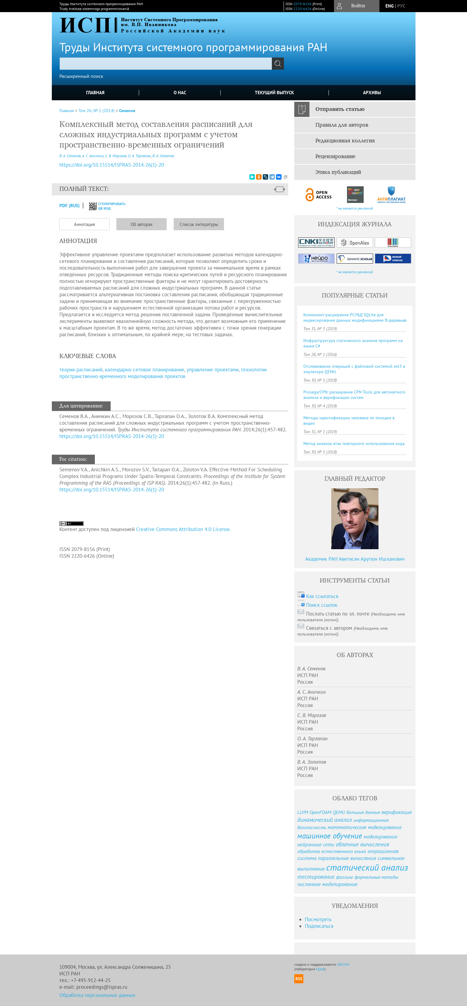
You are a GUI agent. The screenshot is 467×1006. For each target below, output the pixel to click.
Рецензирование (335, 156)
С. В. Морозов (115, 155)
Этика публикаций (338, 172)
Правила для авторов (341, 125)
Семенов (127, 110)
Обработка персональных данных (97, 995)
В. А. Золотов (163, 155)
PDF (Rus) (69, 205)
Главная (95, 92)
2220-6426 (302, 8)
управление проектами (213, 369)
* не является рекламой (354, 208)
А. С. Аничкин (93, 155)
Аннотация (84, 224)
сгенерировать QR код (103, 206)
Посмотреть (318, 919)
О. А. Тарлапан (139, 155)
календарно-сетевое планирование (144, 369)
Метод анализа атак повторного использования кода (354, 443)
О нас (180, 92)
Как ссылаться (322, 596)
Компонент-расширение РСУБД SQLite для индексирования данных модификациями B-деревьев (354, 317)
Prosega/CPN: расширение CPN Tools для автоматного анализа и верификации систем (354, 394)
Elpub (320, 969)
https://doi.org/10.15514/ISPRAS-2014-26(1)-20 (111, 436)
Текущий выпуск (274, 92)
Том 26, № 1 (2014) (96, 110)
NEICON (343, 964)
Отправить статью (340, 109)
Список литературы (199, 224)
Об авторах (142, 224)
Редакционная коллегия (345, 141)
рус (401, 6)
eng (389, 6)
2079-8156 (302, 4)
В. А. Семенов (70, 155)
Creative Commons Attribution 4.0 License (183, 529)
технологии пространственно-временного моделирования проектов (163, 373)
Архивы (372, 92)
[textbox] (166, 64)
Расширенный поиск (81, 76)
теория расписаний (80, 369)
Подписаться (319, 926)
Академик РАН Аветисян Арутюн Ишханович (355, 559)
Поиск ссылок (321, 605)
